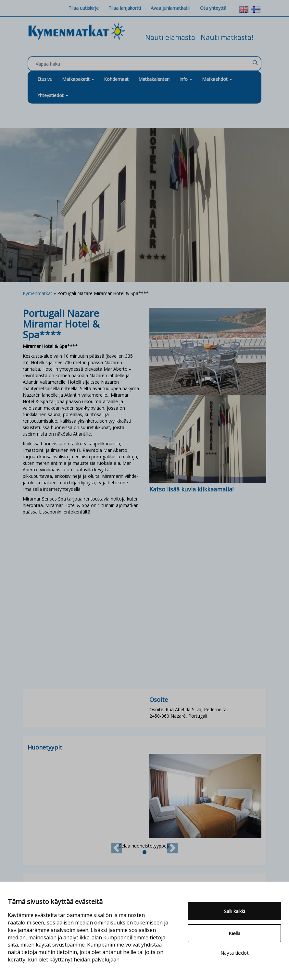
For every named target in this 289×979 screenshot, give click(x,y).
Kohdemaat (116, 79)
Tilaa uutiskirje (84, 8)
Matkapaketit (78, 79)
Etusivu (44, 79)
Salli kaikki (234, 911)
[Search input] (143, 63)
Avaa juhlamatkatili (170, 8)
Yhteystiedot (52, 95)
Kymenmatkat (37, 293)
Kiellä (234, 933)
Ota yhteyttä (213, 8)
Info (185, 79)
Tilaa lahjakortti (124, 8)
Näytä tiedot (234, 952)
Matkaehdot (217, 79)
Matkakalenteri (154, 79)
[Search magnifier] (255, 62)
